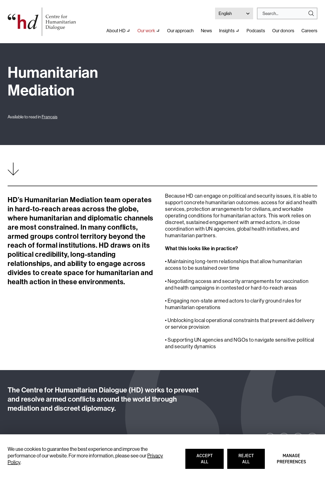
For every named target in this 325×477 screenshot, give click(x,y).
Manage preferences (291, 461)
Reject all (251, 461)
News (206, 31)
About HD (115, 31)
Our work (146, 31)
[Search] (285, 13)
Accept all (210, 461)
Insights (227, 31)
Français (49, 116)
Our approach (180, 31)
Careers (309, 31)
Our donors (283, 31)
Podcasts (256, 31)
